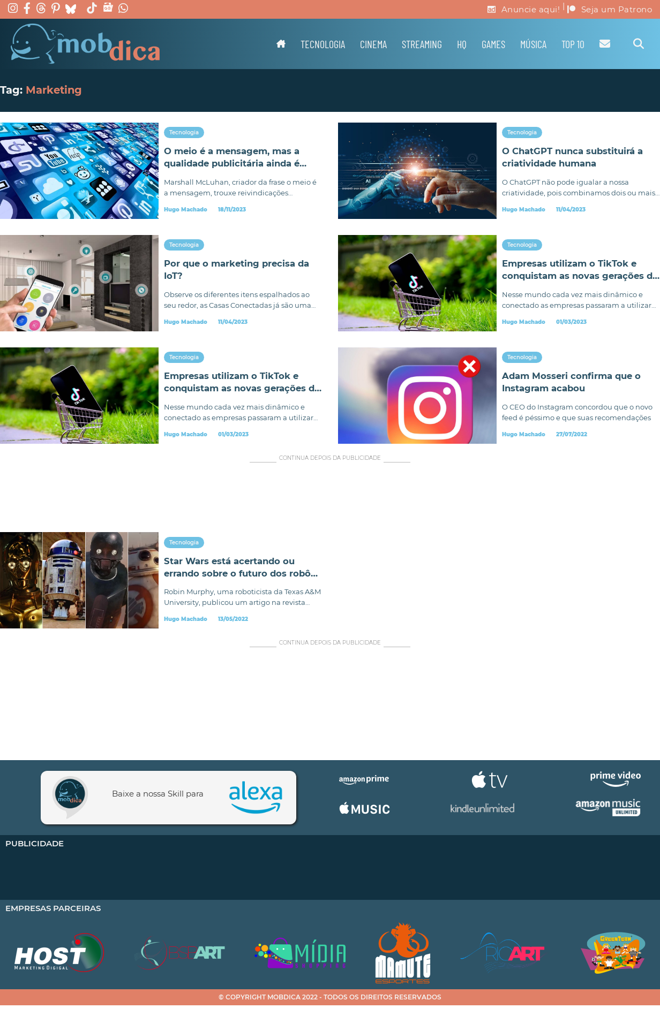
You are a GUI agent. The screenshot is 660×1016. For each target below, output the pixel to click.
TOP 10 (572, 43)
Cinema (373, 43)
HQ (462, 43)
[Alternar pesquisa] (638, 44)
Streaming (422, 43)
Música (533, 43)
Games (493, 43)
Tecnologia (323, 43)
